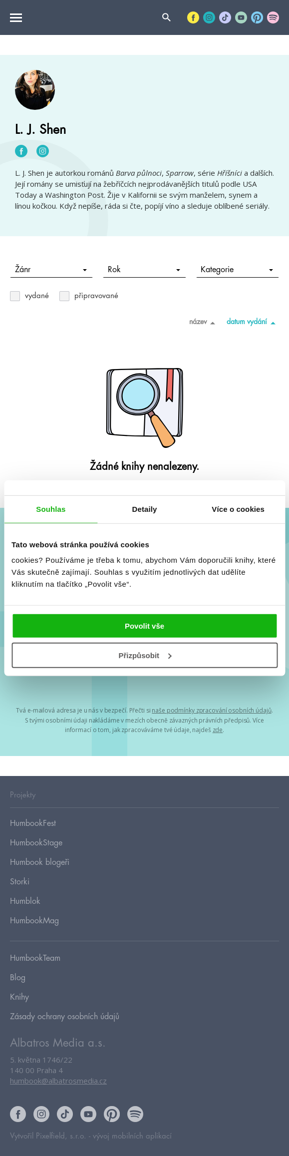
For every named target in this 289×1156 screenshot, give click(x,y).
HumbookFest (33, 823)
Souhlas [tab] (50, 508)
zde (218, 730)
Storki (19, 882)
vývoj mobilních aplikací (132, 1136)
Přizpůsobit (144, 655)
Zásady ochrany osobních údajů (64, 1017)
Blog (17, 978)
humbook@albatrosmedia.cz (58, 1081)
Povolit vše (144, 626)
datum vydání (253, 322)
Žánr (51, 270)
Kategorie (237, 270)
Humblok (25, 901)
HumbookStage (36, 843)
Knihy (19, 997)
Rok (144, 270)
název (204, 322)
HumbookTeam (35, 958)
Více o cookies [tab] (238, 508)
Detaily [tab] (144, 508)
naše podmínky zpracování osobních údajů (211, 710)
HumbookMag (34, 921)
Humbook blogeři (39, 862)
